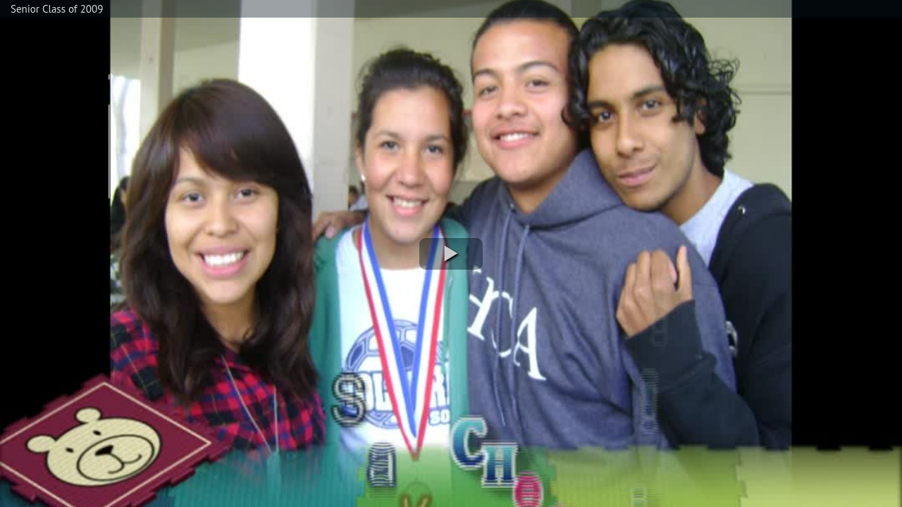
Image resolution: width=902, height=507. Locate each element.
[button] (451, 254)
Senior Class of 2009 (57, 8)
